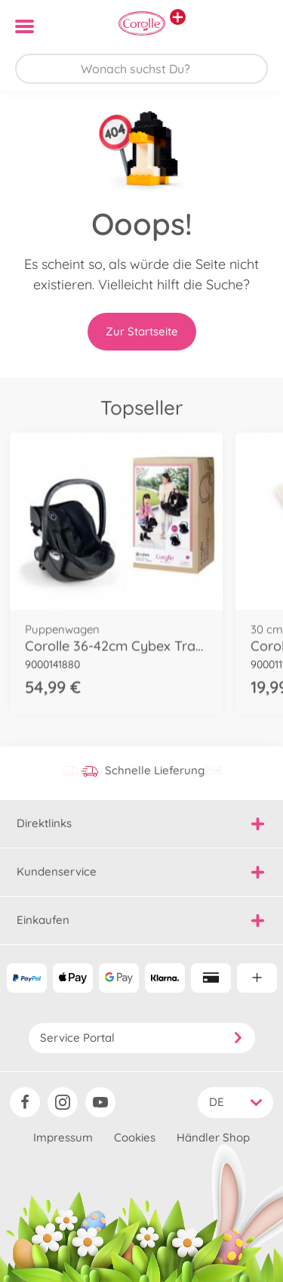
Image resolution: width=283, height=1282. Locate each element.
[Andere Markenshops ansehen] (178, 17)
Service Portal (142, 1037)
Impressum (63, 1137)
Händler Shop (213, 1137)
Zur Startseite (142, 331)
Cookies (134, 1137)
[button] (250, 26)
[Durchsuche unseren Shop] (141, 69)
